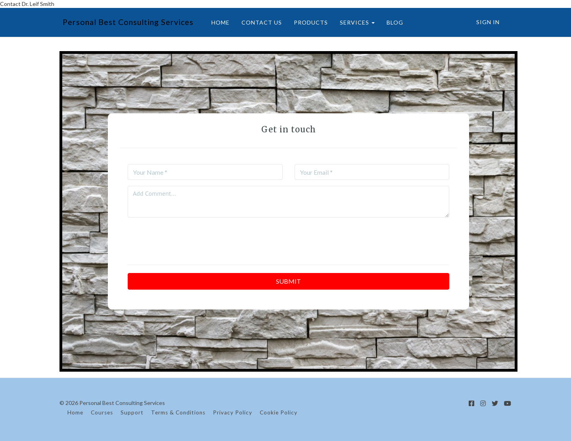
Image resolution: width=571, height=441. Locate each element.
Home (75, 412)
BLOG (391, 22)
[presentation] (288, 238)
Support (132, 412)
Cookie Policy (278, 412)
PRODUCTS (308, 22)
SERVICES (354, 22)
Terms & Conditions (178, 412)
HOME (217, 22)
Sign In (488, 22)
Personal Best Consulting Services (125, 22)
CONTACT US (258, 22)
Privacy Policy (232, 412)
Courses (102, 412)
